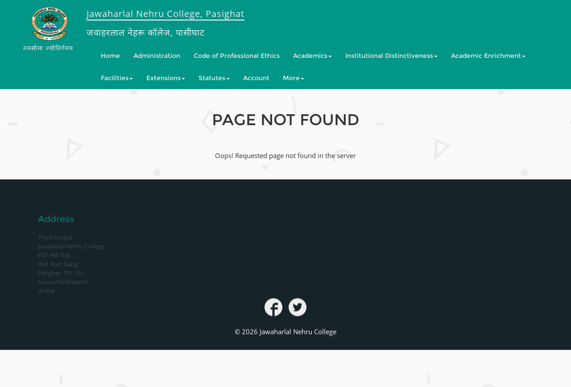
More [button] (293, 78)
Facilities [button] (117, 78)
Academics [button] (312, 56)
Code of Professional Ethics (237, 56)
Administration (156, 56)
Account (256, 78)
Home (110, 56)
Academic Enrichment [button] (488, 56)
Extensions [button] (165, 78)
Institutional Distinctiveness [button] (391, 56)
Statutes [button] (214, 78)
